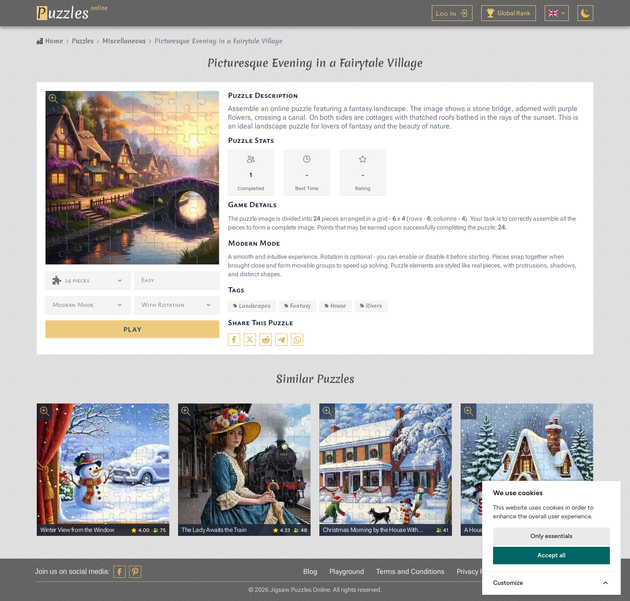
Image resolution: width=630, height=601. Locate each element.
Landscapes (251, 305)
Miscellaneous (124, 41)
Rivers (371, 305)
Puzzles (83, 41)
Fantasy (297, 305)
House (335, 305)
